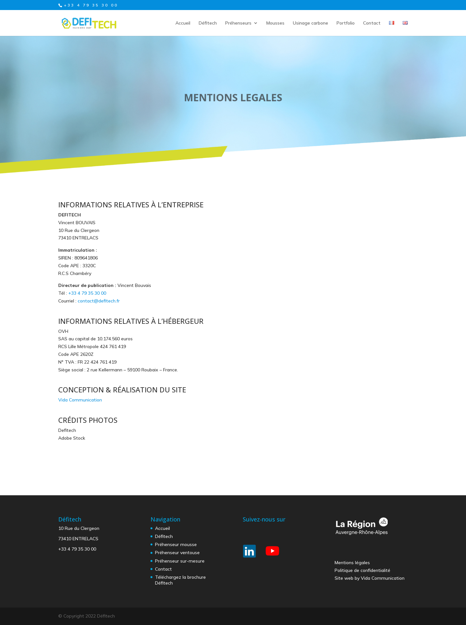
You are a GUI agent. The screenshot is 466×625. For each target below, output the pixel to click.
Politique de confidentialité (362, 570)
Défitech (208, 23)
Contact (372, 23)
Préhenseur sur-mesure (180, 561)
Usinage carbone (310, 23)
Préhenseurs (238, 23)
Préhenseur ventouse (177, 552)
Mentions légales (352, 562)
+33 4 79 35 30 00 (87, 293)
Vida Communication (80, 400)
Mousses (275, 23)
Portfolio (346, 23)
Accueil (182, 23)
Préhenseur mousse (176, 544)
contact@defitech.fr (99, 301)
